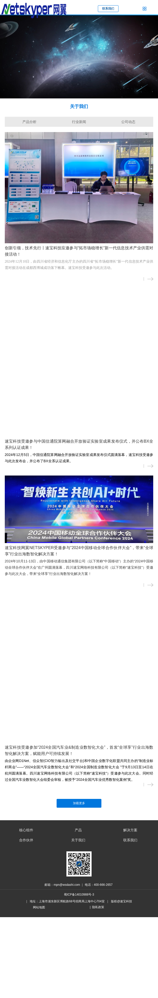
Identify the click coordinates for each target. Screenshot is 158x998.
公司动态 (128, 122)
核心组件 (26, 830)
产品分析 (29, 122)
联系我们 (130, 840)
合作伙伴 (26, 840)
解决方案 (130, 830)
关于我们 (78, 840)
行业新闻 (79, 122)
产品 (78, 830)
